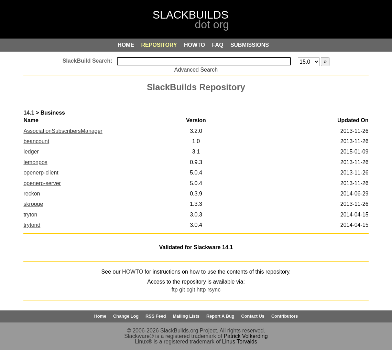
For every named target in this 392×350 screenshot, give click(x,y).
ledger (31, 152)
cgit (190, 290)
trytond (31, 225)
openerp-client (40, 173)
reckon (31, 194)
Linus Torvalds (239, 341)
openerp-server (42, 183)
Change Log (126, 316)
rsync (213, 290)
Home (100, 316)
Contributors (284, 316)
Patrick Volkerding (246, 336)
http (201, 290)
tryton (30, 215)
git (182, 290)
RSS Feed (155, 316)
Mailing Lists (186, 316)
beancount (36, 141)
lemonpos (35, 162)
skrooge (33, 204)
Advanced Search (196, 70)
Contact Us (252, 316)
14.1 (28, 113)
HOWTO (132, 272)
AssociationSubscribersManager (62, 131)
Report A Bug (220, 316)
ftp (175, 290)
